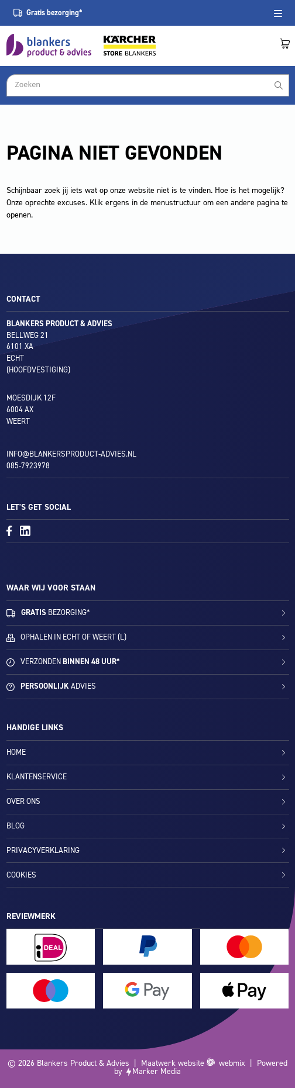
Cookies (21, 875)
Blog (15, 826)
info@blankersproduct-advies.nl (71, 454)
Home (16, 752)
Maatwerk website (172, 1063)
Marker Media (156, 1071)
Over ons (23, 801)
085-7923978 (28, 466)
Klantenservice (36, 777)
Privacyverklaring (43, 850)
